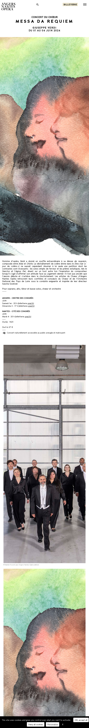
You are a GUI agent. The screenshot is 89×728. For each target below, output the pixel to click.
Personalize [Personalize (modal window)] (52, 724)
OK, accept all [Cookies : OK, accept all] (81, 720)
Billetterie (70, 4)
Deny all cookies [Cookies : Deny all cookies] (35, 724)
